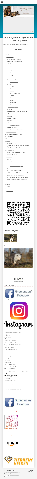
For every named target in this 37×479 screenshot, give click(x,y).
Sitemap (14, 470)
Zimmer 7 (12, 100)
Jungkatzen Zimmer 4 (15, 93)
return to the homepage (22, 44)
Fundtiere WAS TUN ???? (12, 143)
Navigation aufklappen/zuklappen (18, 2)
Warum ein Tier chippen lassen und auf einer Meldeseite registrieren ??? (18, 146)
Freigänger (12, 104)
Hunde (9, 63)
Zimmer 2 (12, 88)
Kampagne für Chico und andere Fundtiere (18, 177)
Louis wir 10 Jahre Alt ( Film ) (17, 166)
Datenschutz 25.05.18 (11, 182)
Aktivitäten (9, 157)
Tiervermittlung (10, 57)
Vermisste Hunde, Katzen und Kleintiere (17, 111)
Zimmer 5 (12, 95)
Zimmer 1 (12, 86)
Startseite (9, 54)
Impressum (9, 188)
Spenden (8, 141)
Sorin (11, 70)
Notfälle (10, 120)
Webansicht (30, 471)
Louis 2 (11, 163)
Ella (11, 66)
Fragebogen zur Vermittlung (14, 59)
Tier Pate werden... (11, 138)
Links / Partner (10, 191)
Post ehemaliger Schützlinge (16, 129)
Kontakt (8, 186)
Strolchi (12, 77)
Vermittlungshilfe (12, 118)
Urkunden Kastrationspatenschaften (16, 175)
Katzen (9, 84)
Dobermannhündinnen (15, 125)
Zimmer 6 (12, 97)
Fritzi (11, 68)
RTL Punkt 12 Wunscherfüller (15, 170)
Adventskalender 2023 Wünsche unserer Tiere (18, 172)
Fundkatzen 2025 (14, 82)
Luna (9, 168)
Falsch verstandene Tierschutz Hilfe (16, 152)
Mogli (11, 75)
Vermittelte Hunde (12, 122)
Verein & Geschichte (11, 132)
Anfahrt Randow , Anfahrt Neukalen (15, 134)
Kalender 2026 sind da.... (12, 154)
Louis (9, 159)
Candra (11, 73)
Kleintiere (10, 109)
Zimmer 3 (12, 91)
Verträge (10, 116)
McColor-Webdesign (13, 475)
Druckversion (8, 470)
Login (31, 470)
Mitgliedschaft (10, 136)
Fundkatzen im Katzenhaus (14, 79)
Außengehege (13, 102)
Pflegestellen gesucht (13, 107)
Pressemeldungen (10, 150)
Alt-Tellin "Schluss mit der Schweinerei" (17, 179)
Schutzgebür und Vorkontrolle (15, 61)
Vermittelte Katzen (12, 127)
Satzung (8, 184)
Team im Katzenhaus (13, 113)
